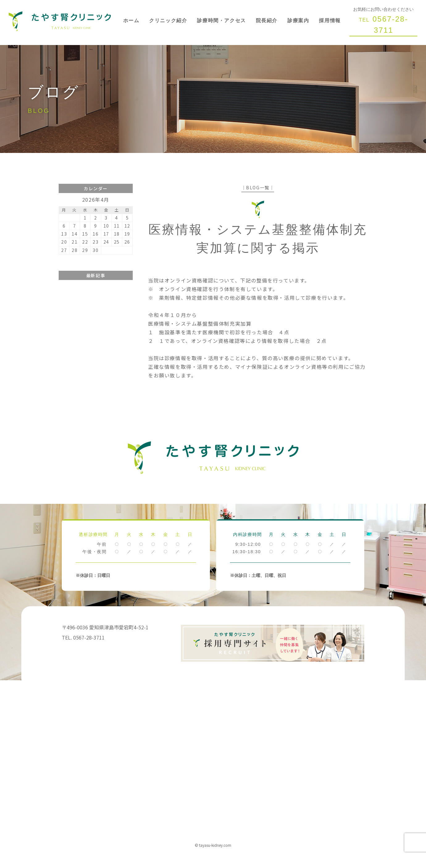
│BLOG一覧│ (257, 187)
